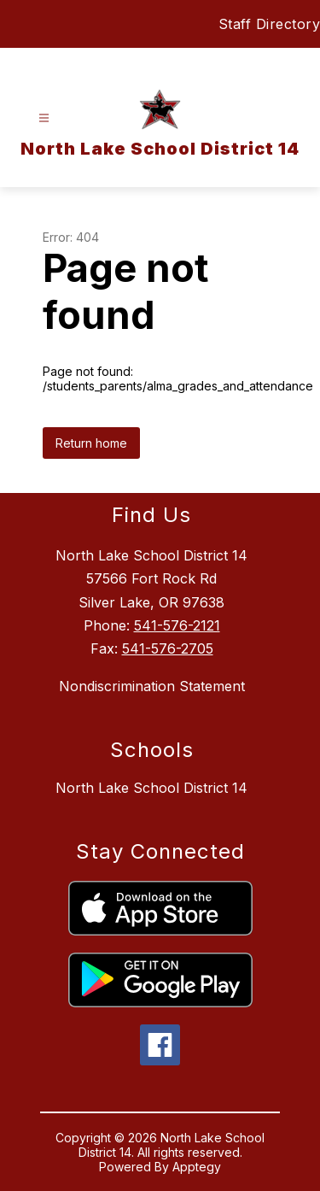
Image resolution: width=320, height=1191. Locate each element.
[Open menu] (44, 118)
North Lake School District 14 (151, 787)
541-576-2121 (177, 625)
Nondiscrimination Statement (152, 686)
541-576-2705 (167, 648)
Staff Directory (269, 23)
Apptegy (196, 1166)
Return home (91, 443)
